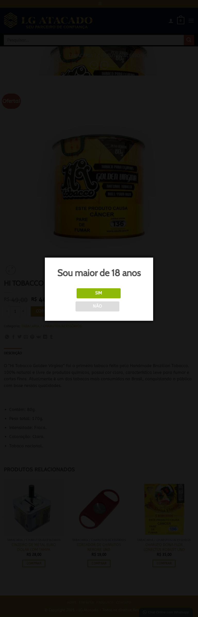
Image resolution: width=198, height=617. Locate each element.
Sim (98, 293)
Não (97, 306)
